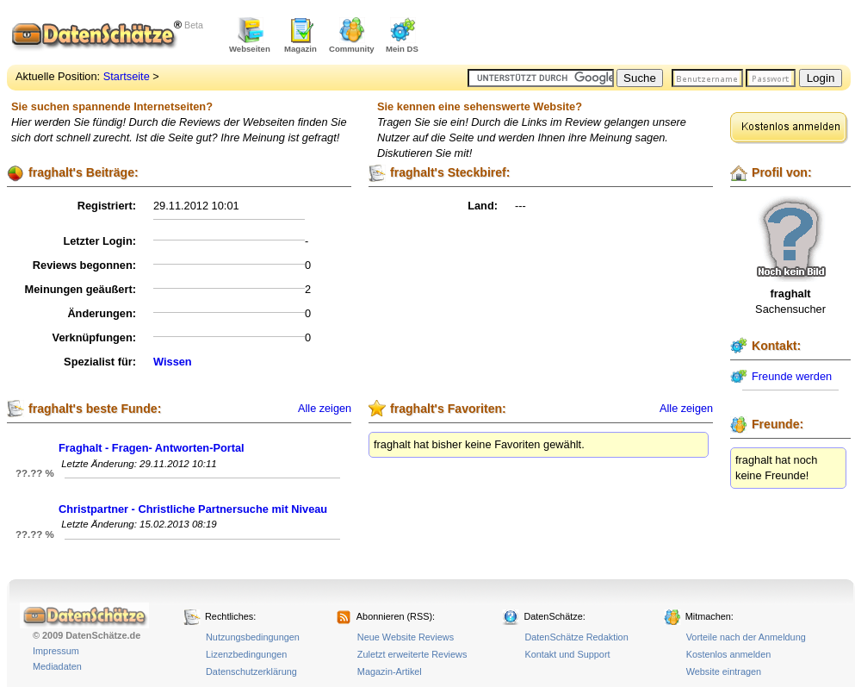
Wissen (172, 361)
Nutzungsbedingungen (253, 637)
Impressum (56, 651)
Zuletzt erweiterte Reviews (412, 654)
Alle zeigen (324, 409)
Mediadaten (57, 666)
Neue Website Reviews (405, 637)
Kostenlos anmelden (728, 654)
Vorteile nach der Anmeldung (746, 637)
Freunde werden (792, 376)
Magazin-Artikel (389, 671)
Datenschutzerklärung (251, 671)
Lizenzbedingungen (246, 654)
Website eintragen (723, 671)
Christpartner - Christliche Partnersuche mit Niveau (193, 509)
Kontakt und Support (567, 654)
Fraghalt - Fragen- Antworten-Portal (152, 447)
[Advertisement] (649, 34)
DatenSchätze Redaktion (576, 637)
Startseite (126, 76)
